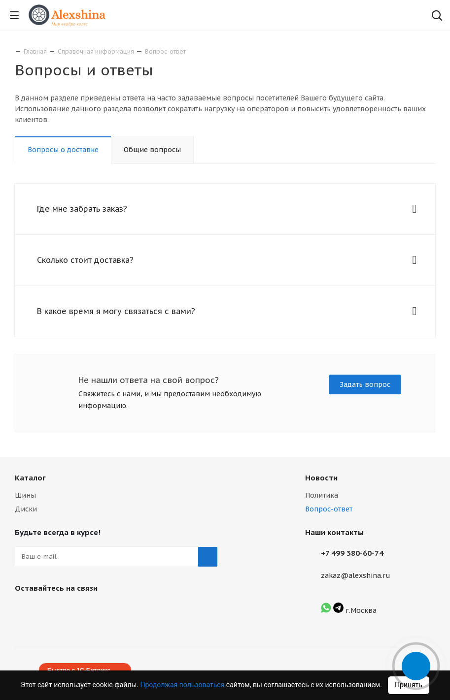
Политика (321, 495)
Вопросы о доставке (63, 149)
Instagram (49, 611)
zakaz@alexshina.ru (355, 575)
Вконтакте (25, 611)
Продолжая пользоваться (183, 685)
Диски (26, 509)
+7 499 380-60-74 (352, 553)
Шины (25, 495)
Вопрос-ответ (328, 509)
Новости (321, 477)
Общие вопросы (152, 149)
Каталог (30, 477)
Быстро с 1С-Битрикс (78, 670)
